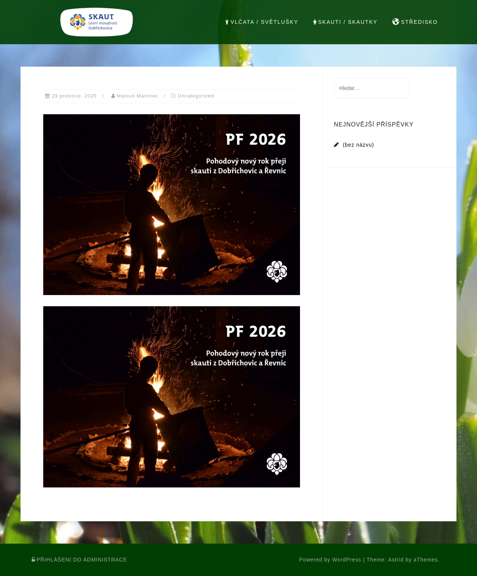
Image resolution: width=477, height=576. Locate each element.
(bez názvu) (358, 145)
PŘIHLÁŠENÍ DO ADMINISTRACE (79, 560)
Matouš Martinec (137, 96)
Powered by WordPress (330, 560)
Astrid (396, 560)
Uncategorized (196, 96)
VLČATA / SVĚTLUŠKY (261, 22)
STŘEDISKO (415, 22)
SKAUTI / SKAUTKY (345, 22)
